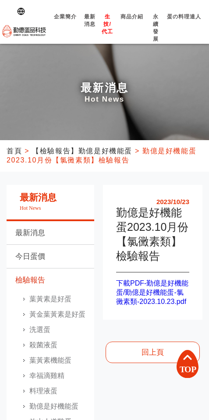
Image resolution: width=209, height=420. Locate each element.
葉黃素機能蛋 (50, 360)
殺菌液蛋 (43, 345)
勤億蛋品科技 (24, 31)
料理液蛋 (43, 391)
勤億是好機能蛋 (53, 406)
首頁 (14, 151)
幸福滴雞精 (46, 375)
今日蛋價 (30, 256)
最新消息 (90, 28)
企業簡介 (65, 24)
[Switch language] (22, 11)
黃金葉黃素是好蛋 (57, 314)
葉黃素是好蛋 (50, 299)
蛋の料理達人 (184, 24)
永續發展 (156, 35)
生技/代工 (107, 32)
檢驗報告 (30, 280)
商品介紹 (132, 24)
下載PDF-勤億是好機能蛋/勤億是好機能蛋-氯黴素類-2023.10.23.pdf (152, 292)
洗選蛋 (39, 329)
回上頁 (153, 352)
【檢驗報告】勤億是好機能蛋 (82, 151)
